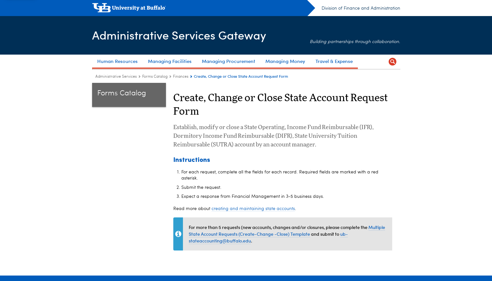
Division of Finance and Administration (361, 8)
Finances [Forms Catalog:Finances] (180, 77)
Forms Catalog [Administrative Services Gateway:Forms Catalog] (155, 77)
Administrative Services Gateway (179, 35)
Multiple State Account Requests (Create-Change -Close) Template (287, 230)
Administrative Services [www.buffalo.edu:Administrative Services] (116, 77)
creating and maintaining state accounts (253, 208)
